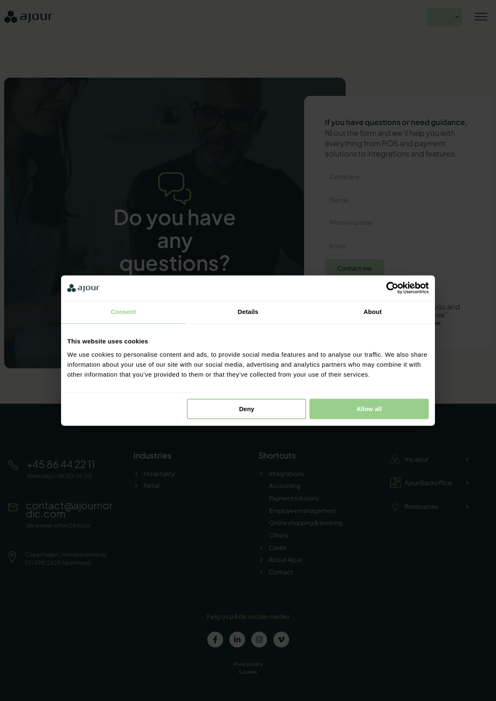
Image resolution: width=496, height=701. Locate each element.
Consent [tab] (123, 311)
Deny (247, 408)
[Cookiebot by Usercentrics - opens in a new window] (392, 288)
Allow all (369, 408)
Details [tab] (248, 311)
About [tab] (372, 311)
